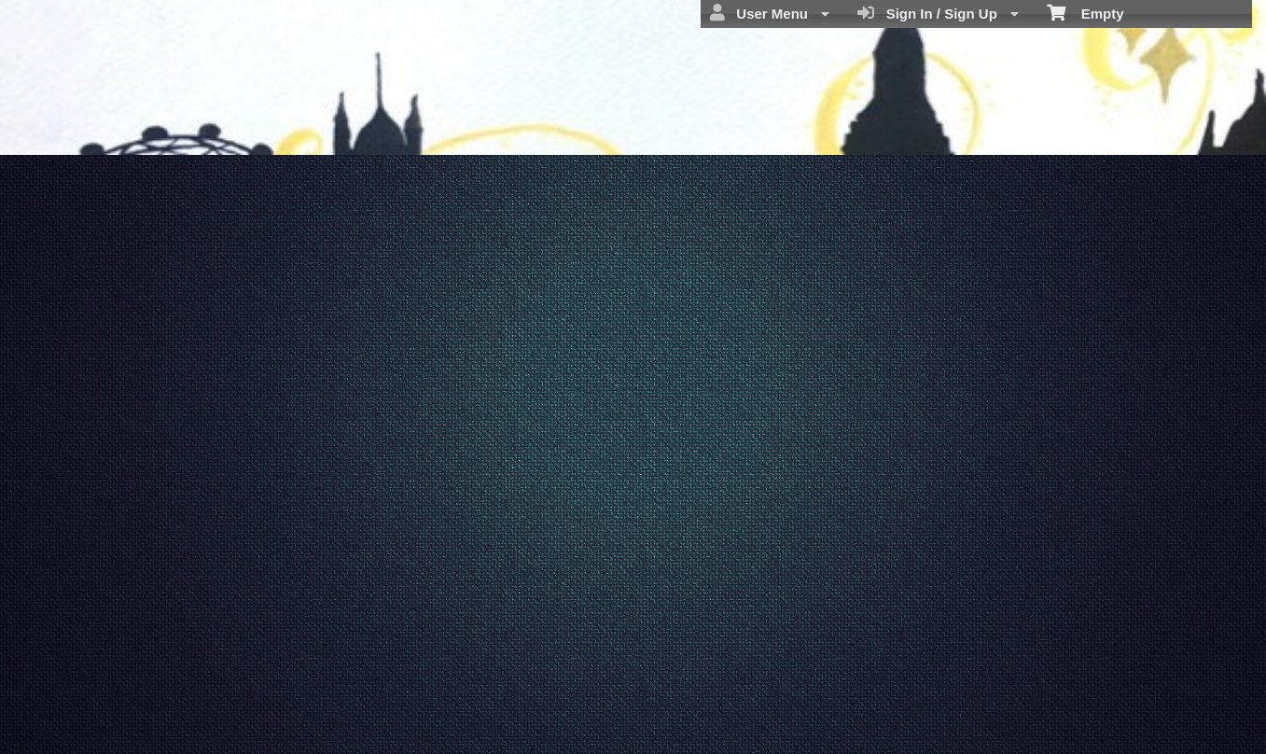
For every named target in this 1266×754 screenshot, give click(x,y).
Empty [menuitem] (1085, 12)
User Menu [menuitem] (769, 13)
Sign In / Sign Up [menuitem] (938, 13)
